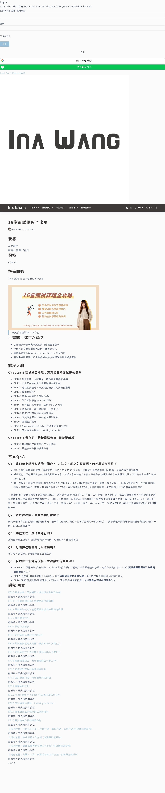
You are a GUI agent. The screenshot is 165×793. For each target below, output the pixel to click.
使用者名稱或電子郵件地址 (13, 10)
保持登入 (5, 36)
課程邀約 (47, 207)
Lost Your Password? (12, 73)
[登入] (149, 207)
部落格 (74, 207)
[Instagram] (127, 208)
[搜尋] (156, 208)
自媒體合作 (86, 207)
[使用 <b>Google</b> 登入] (82, 60)
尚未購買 (13, 245)
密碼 (2, 23)
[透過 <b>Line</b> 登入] (82, 67)
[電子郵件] (131, 208)
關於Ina (35, 207)
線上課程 (61, 207)
